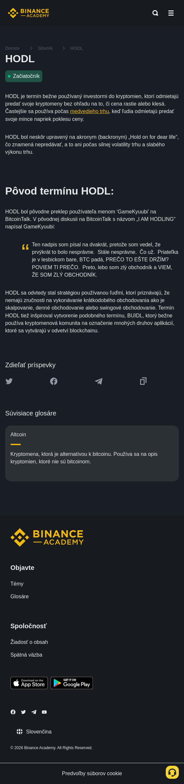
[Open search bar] (153, 13)
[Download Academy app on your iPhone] (29, 684)
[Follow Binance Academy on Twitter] (23, 712)
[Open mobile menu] (171, 13)
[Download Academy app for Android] (71, 684)
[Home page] (28, 13)
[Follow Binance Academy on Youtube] (44, 712)
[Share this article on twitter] (9, 381)
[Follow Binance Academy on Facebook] (13, 712)
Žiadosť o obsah (29, 642)
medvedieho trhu (89, 111)
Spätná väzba (26, 655)
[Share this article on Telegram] (99, 381)
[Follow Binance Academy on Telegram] (33, 712)
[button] (171, 13)
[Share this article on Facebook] (54, 381)
